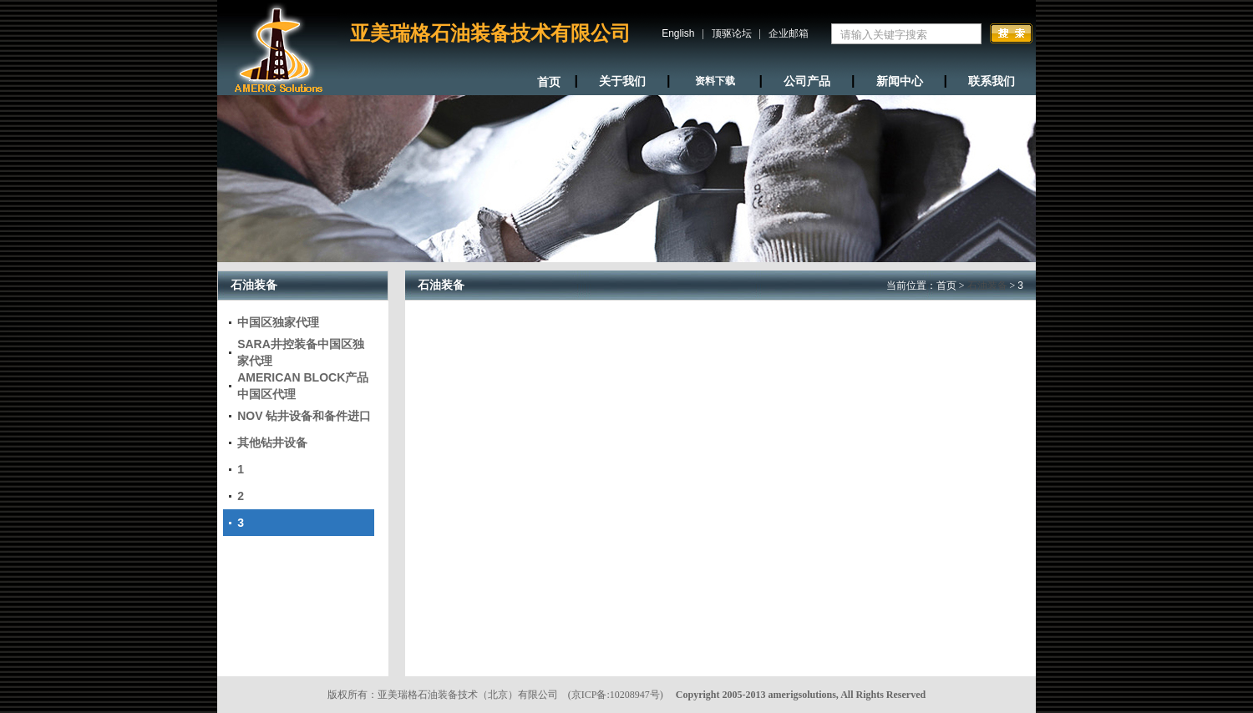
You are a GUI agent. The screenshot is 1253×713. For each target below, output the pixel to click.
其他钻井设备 (272, 442)
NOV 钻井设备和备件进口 (304, 415)
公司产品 (807, 81)
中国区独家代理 (278, 322)
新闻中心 (899, 81)
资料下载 (715, 81)
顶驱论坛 (732, 33)
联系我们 (991, 81)
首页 (946, 285)
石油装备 (987, 285)
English (678, 33)
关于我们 (622, 81)
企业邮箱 (789, 33)
